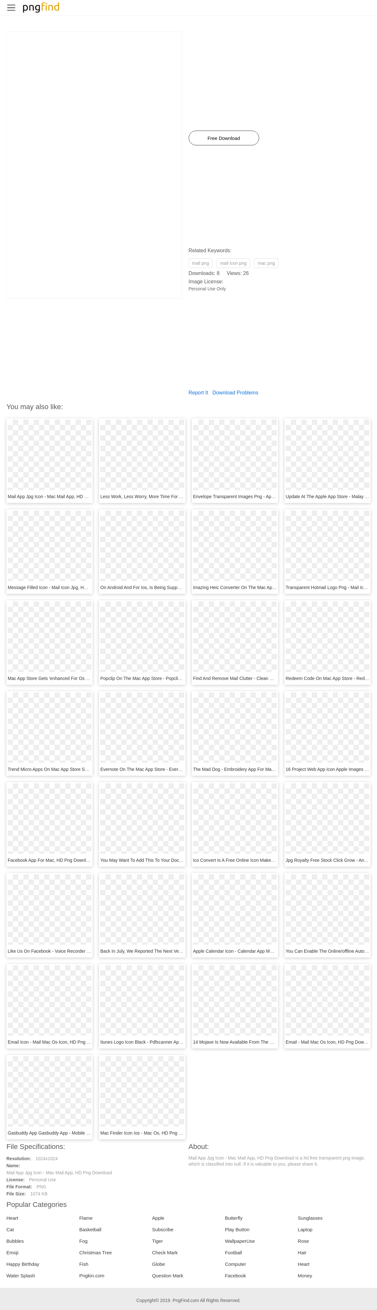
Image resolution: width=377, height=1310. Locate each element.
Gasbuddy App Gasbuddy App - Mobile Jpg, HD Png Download (70, 1133)
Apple (158, 1218)
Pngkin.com (91, 1275)
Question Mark (168, 1275)
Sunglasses (310, 1218)
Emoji (12, 1252)
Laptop (305, 1229)
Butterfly (233, 1218)
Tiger (157, 1241)
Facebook (235, 1275)
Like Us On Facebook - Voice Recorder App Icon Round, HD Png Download (83, 951)
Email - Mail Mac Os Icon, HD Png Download (330, 1042)
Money (305, 1275)
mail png (200, 263)
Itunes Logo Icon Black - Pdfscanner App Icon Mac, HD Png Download (170, 1042)
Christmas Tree (95, 1252)
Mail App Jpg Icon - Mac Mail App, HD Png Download (60, 496)
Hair (302, 1252)
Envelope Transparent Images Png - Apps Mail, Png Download (255, 496)
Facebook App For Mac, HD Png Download (51, 860)
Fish (83, 1264)
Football (233, 1252)
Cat (10, 1229)
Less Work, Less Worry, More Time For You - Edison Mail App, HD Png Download (181, 496)
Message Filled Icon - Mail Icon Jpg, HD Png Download (62, 587)
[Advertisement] (94, 76)
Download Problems (235, 392)
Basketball (90, 1229)
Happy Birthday (22, 1264)
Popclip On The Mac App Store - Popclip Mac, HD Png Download (165, 678)
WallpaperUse (240, 1241)
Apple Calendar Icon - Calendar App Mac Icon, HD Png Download (258, 951)
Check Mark (165, 1252)
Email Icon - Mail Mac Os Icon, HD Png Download (57, 1042)
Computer (235, 1264)
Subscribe (163, 1229)
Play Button (237, 1229)
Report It (198, 392)
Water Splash (20, 1275)
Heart (12, 1218)
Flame (86, 1218)
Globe (158, 1264)
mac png (266, 263)
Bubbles (15, 1241)
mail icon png (233, 263)
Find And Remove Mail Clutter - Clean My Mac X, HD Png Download (261, 678)
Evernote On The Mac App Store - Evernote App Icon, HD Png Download (172, 769)
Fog (83, 1241)
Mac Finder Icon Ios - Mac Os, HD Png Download (149, 1133)
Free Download (224, 138)
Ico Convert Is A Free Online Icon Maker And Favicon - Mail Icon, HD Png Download (276, 860)
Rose (303, 1241)
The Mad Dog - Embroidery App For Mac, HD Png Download (253, 769)
